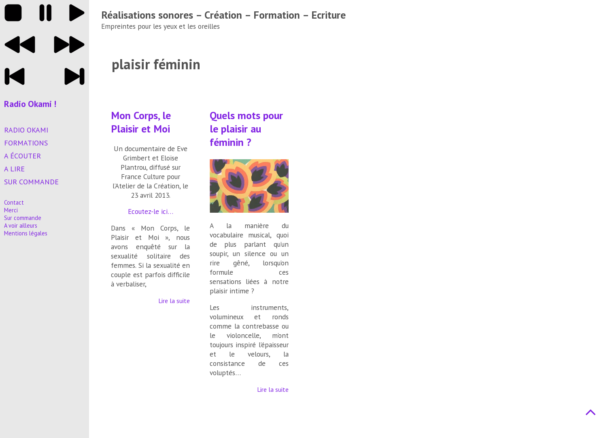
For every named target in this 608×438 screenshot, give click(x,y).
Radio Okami (26, 130)
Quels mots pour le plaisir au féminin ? (246, 129)
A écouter (22, 155)
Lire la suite (174, 301)
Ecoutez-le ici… (150, 211)
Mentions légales (25, 233)
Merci (11, 210)
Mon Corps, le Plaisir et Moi (141, 122)
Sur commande (31, 181)
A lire (14, 168)
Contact (14, 202)
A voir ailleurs (20, 225)
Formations (26, 142)
